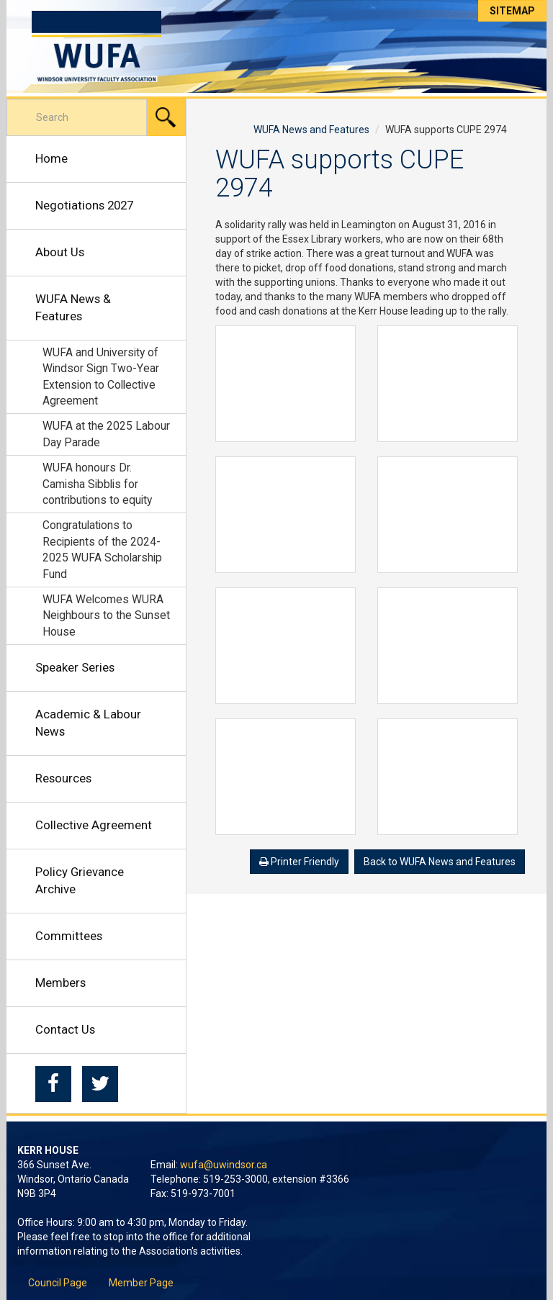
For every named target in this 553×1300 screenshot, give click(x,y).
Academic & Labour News (88, 723)
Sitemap (512, 11)
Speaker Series (74, 667)
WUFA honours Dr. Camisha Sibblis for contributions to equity (97, 484)
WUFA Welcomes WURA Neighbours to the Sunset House (106, 615)
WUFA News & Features (73, 307)
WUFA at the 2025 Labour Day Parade (106, 433)
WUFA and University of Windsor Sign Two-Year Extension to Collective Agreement (100, 376)
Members (60, 982)
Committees (68, 936)
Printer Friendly (299, 861)
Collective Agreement (93, 825)
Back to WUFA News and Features (440, 861)
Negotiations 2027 (84, 205)
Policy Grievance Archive (79, 880)
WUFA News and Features (311, 129)
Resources (63, 778)
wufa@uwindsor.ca (223, 1164)
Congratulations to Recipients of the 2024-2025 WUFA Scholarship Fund (102, 549)
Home (51, 158)
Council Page (57, 1282)
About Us (59, 252)
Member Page (141, 1282)
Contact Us (65, 1029)
